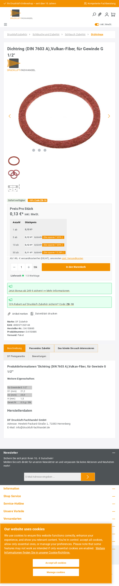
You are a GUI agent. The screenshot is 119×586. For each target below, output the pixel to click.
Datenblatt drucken (46, 313)
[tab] (15, 348)
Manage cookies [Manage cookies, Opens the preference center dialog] (56, 572)
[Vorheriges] (10, 116)
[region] (59, 136)
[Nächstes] (109, 116)
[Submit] (88, 477)
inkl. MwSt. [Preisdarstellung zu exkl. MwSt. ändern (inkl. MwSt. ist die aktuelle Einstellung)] (103, 24)
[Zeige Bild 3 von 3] (45, 150)
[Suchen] (94, 14)
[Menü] (5, 24)
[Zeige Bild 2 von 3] (39, 150)
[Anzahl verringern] (14, 267)
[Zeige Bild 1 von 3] (33, 150)
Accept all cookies (56, 563)
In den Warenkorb (76, 267)
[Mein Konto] (106, 14)
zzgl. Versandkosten (72, 258)
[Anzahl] (21, 267)
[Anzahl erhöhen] (28, 267)
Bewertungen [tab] (39, 356)
